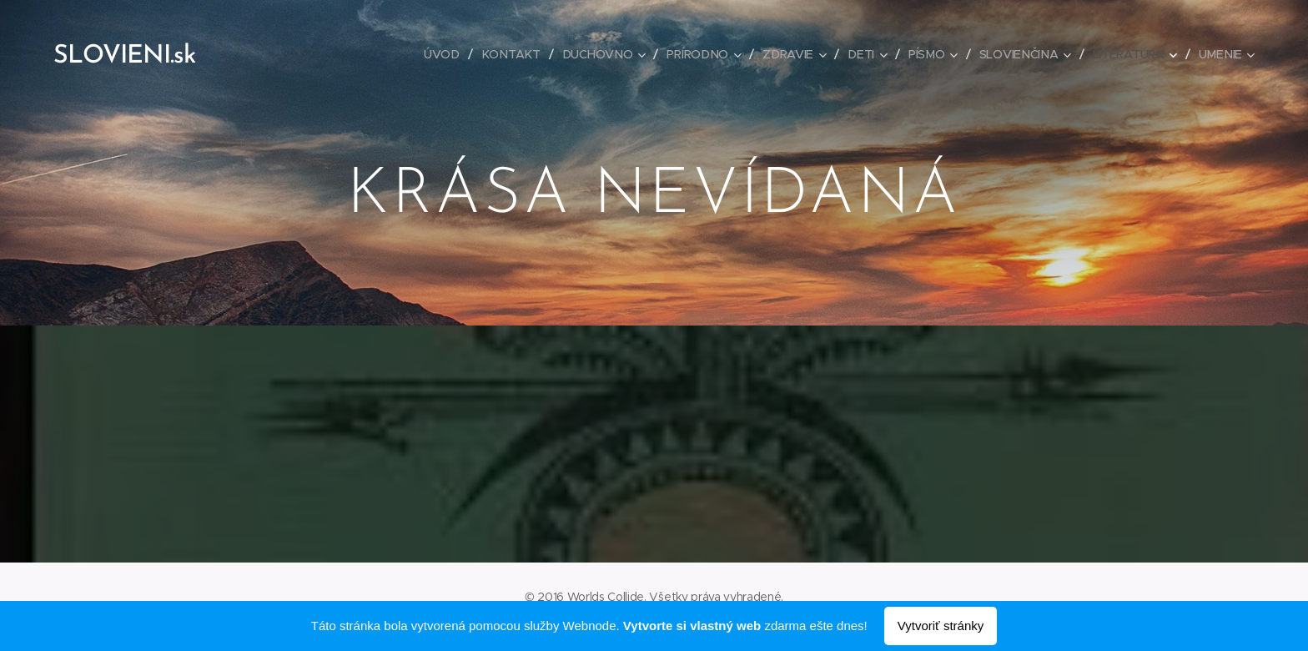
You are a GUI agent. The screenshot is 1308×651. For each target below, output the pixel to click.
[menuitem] (447, 54)
